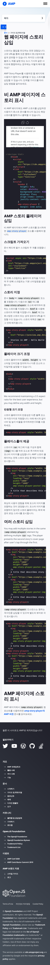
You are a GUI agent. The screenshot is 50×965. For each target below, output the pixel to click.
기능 (7, 777)
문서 (5, 33)
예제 (7, 799)
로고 (7, 877)
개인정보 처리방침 (23, 904)
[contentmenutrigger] (23, 18)
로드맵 (8, 825)
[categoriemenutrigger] (8, 27)
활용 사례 (9, 770)
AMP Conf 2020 (12, 859)
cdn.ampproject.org (34, 952)
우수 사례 (9, 774)
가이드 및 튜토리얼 (13, 792)
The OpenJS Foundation (15, 836)
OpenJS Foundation (14, 911)
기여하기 (9, 821)
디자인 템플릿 (11, 803)
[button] (45, 4)
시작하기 (9, 789)
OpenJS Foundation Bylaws (17, 840)
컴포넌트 (9, 796)
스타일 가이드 (11, 873)
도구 (7, 806)
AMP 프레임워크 (12, 767)
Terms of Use (8, 904)
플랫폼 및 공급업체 (13, 818)
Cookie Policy (38, 904)
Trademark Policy (13, 843)
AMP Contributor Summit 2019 (18, 862)
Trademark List (12, 847)
